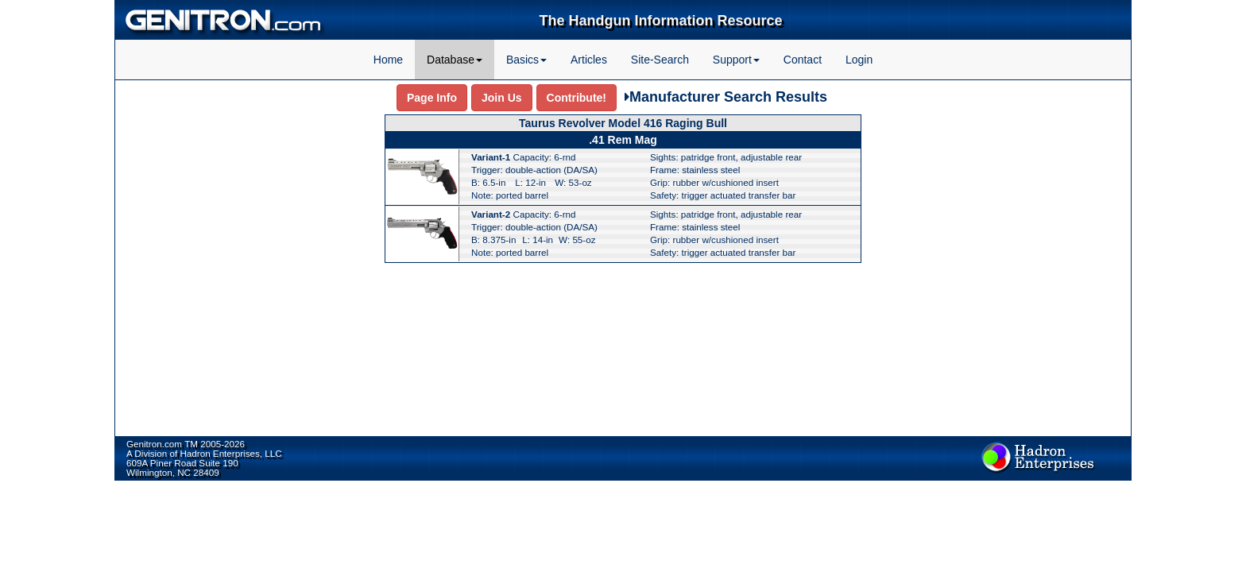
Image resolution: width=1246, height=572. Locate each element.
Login (859, 59)
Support (736, 59)
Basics (526, 59)
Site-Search (660, 59)
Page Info (432, 97)
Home (388, 59)
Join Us (502, 97)
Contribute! (576, 97)
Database (454, 59)
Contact (803, 59)
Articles (589, 59)
